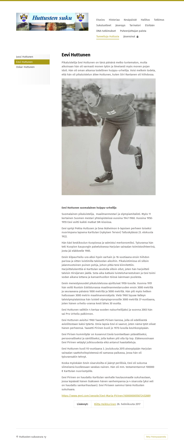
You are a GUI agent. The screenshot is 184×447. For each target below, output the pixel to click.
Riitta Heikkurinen (105, 404)
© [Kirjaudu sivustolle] (17, 436)
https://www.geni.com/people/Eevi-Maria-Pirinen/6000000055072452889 (106, 395)
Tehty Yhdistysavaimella (156, 437)
